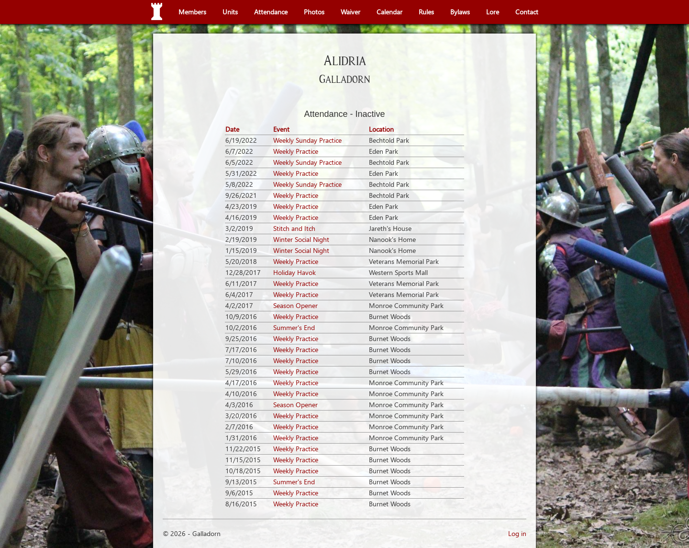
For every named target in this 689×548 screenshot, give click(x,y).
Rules (426, 11)
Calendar (389, 11)
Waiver (350, 11)
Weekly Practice (295, 151)
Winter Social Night (301, 239)
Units (230, 11)
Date (232, 129)
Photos (314, 11)
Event (281, 129)
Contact (526, 11)
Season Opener (295, 305)
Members (192, 11)
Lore (492, 11)
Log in (517, 533)
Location (381, 129)
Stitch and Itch (294, 228)
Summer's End (294, 327)
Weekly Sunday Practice (307, 140)
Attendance (271, 11)
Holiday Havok (294, 272)
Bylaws (460, 11)
